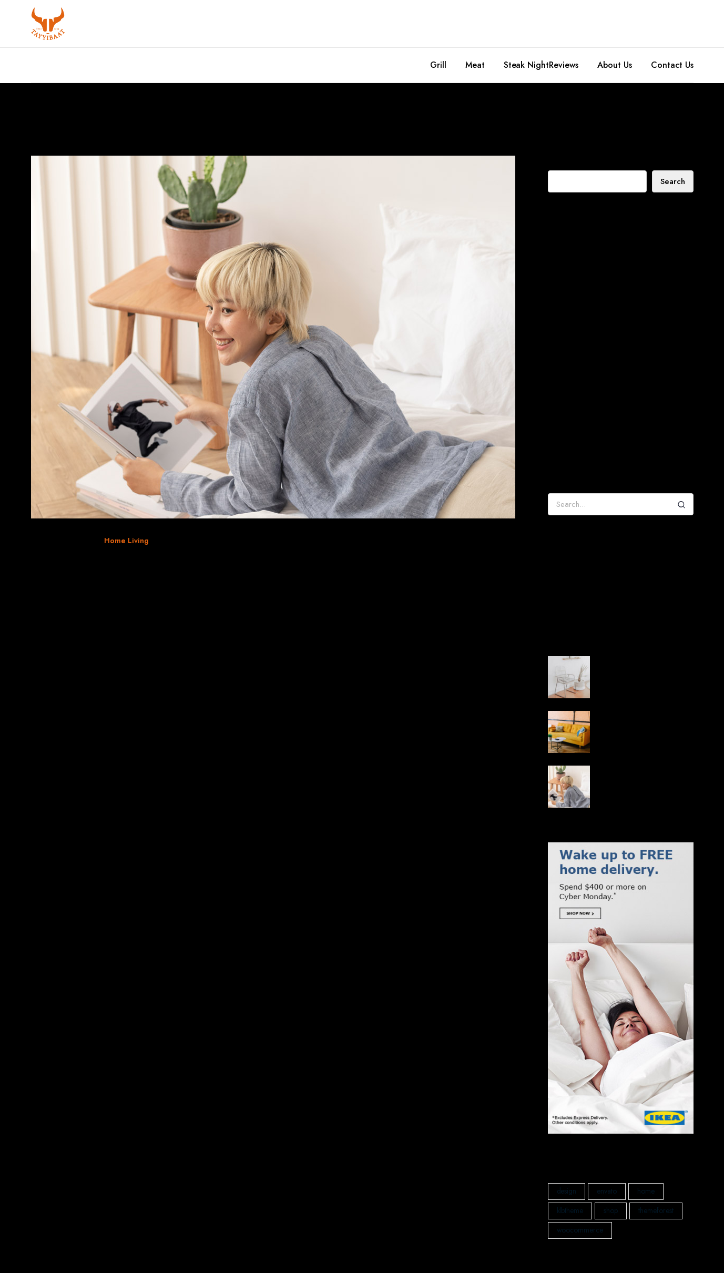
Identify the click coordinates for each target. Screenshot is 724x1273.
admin (558, 418)
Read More (59, 639)
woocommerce (212, 540)
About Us (614, 65)
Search (558, 162)
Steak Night (526, 65)
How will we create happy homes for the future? (615, 298)
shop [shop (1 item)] (611, 1210)
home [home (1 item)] (646, 1191)
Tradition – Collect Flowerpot (634, 435)
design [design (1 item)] (567, 1191)
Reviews (563, 65)
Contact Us (672, 65)
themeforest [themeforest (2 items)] (656, 1210)
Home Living (126, 540)
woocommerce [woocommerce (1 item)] (580, 1230)
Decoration (576, 570)
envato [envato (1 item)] (607, 1191)
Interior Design (581, 600)
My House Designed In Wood (604, 262)
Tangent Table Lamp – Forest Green (617, 458)
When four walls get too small (153, 566)
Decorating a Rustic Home (599, 247)
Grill (438, 65)
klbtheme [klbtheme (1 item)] (570, 1210)
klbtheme (172, 540)
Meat (475, 65)
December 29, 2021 (62, 540)
